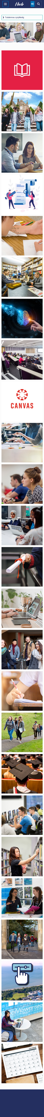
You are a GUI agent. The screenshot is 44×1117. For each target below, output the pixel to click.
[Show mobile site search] (38, 4)
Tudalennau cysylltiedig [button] (14, 17)
